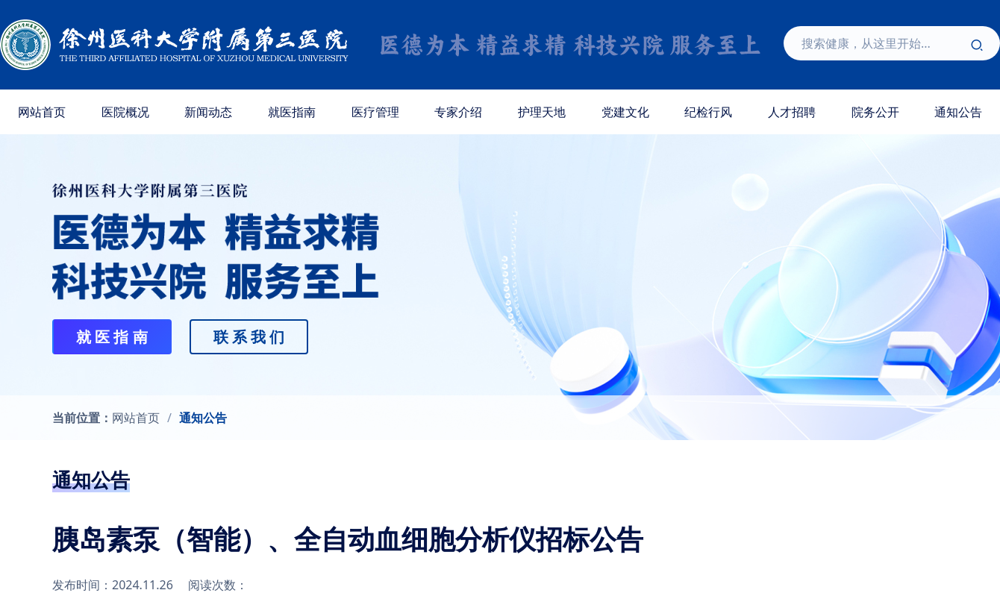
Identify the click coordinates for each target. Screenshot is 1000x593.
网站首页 (42, 112)
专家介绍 (458, 112)
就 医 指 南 (112, 337)
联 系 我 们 (249, 337)
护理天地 (542, 112)
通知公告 (203, 418)
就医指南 (292, 112)
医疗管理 (375, 112)
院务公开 (875, 112)
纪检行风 (708, 112)
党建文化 (625, 112)
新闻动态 (208, 112)
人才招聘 (792, 112)
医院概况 (125, 112)
